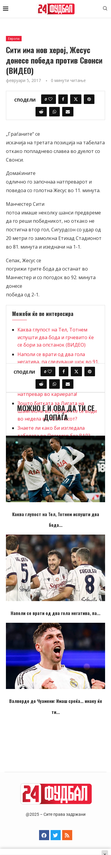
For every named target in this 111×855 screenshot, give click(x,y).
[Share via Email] (67, 111)
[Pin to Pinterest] (89, 99)
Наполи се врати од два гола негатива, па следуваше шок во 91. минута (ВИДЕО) (58, 362)
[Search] (105, 9)
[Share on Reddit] (41, 111)
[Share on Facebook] (63, 99)
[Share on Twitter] (75, 99)
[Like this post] (50, 99)
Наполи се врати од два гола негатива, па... (55, 613)
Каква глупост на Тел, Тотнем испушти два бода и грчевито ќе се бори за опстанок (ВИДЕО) (55, 337)
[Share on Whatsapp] (54, 111)
